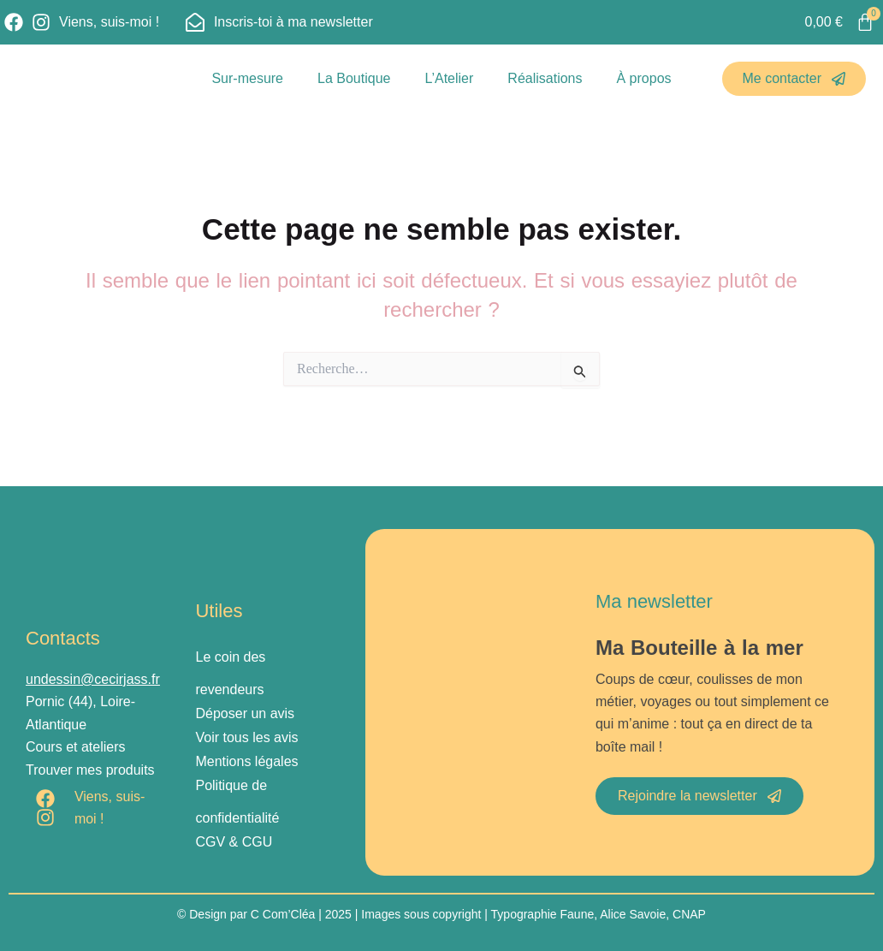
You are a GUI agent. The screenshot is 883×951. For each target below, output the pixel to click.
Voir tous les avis (246, 737)
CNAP (689, 914)
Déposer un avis (244, 713)
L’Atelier (448, 78)
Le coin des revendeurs (230, 673)
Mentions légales (246, 761)
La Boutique (353, 78)
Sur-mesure (247, 78)
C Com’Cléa (283, 914)
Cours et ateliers (76, 747)
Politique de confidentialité (237, 801)
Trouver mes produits (90, 770)
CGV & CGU (233, 842)
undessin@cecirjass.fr (93, 679)
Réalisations (544, 78)
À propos (644, 78)
